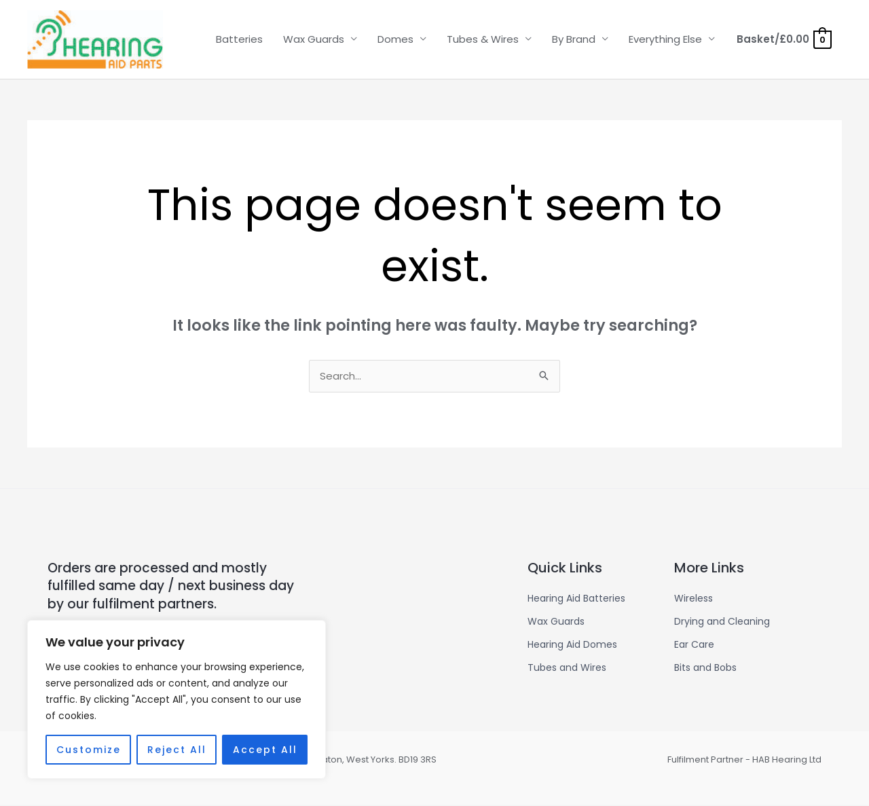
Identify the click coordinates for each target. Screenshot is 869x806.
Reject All (176, 749)
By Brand (573, 39)
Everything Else (665, 39)
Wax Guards (313, 39)
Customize (88, 749)
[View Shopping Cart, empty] (783, 39)
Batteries (239, 39)
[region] (176, 699)
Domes (395, 39)
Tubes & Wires (483, 39)
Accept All (265, 749)
